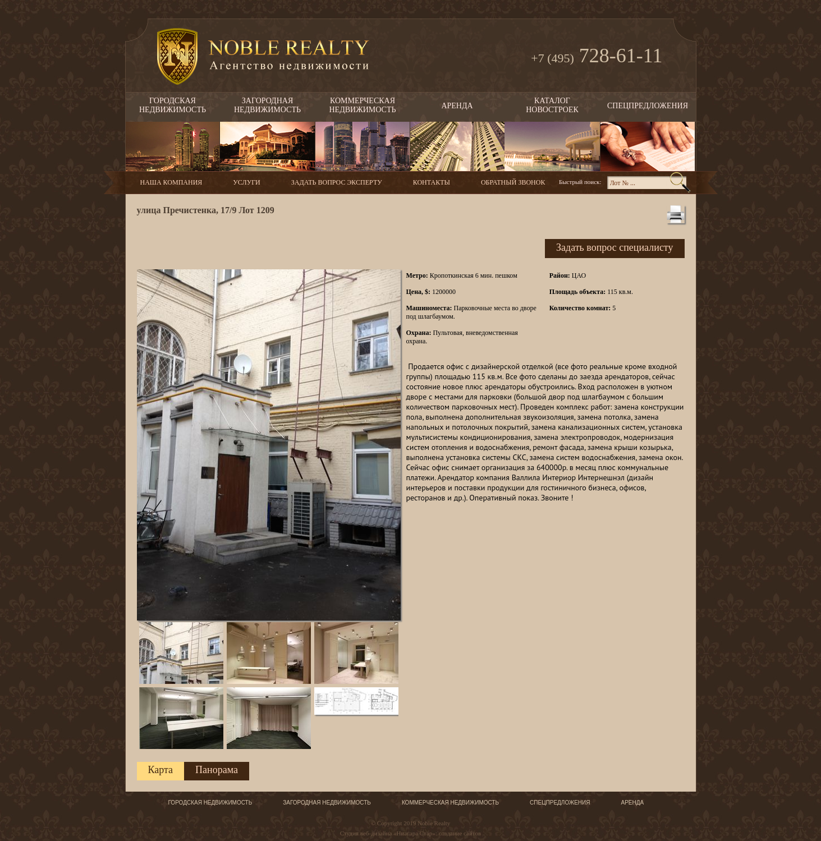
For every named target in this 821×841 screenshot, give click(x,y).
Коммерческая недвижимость (450, 802)
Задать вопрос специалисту (614, 247)
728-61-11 (596, 56)
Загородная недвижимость (327, 802)
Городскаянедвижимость (172, 105)
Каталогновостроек (552, 105)
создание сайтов (460, 833)
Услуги (246, 182)
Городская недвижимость (210, 802)
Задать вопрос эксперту (336, 182)
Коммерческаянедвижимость (362, 105)
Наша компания (171, 182)
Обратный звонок (513, 182)
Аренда (457, 106)
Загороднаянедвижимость (267, 105)
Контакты (431, 182)
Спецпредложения (647, 106)
